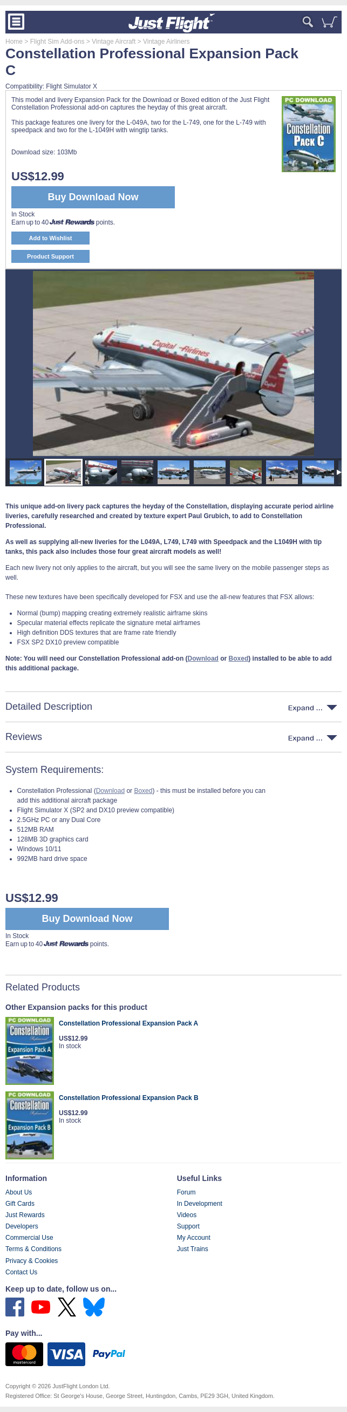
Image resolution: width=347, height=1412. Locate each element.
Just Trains (192, 1249)
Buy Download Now (87, 918)
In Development (199, 1203)
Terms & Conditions (33, 1249)
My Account (193, 1237)
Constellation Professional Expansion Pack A (128, 1023)
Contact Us (21, 1272)
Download (110, 791)
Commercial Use (29, 1237)
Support (188, 1226)
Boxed (143, 791)
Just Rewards (25, 1215)
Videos (186, 1215)
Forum (186, 1192)
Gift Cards (20, 1203)
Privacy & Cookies (31, 1261)
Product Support (50, 256)
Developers (21, 1226)
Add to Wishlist (50, 238)
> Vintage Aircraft (109, 41)
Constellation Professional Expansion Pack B (129, 1098)
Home (14, 41)
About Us (18, 1192)
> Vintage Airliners (162, 41)
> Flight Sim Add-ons (53, 41)
